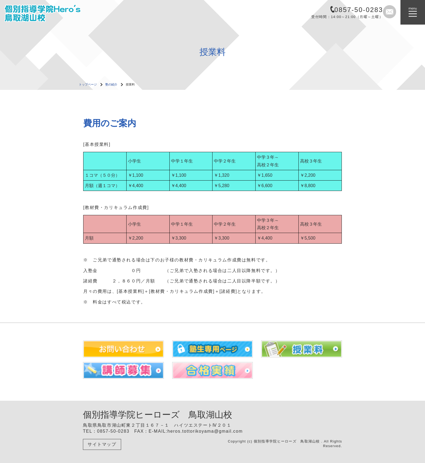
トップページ (88, 84)
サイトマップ (102, 444)
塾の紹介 (111, 84)
